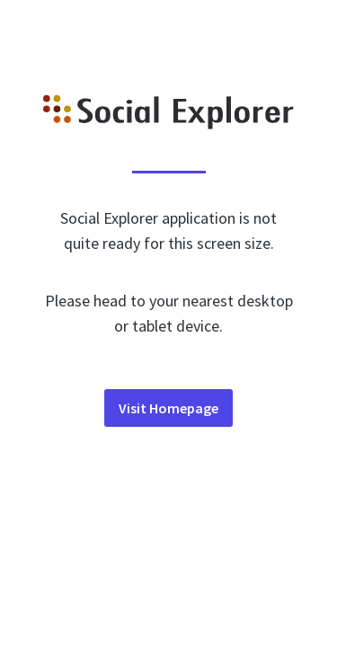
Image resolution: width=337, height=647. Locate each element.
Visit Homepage (168, 408)
